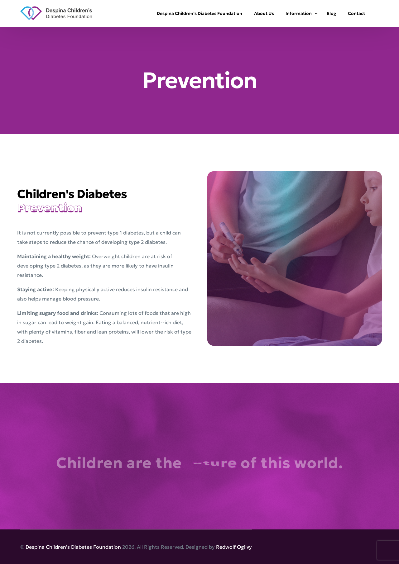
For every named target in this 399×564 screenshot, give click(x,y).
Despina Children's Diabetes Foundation (73, 547)
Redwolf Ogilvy (234, 547)
